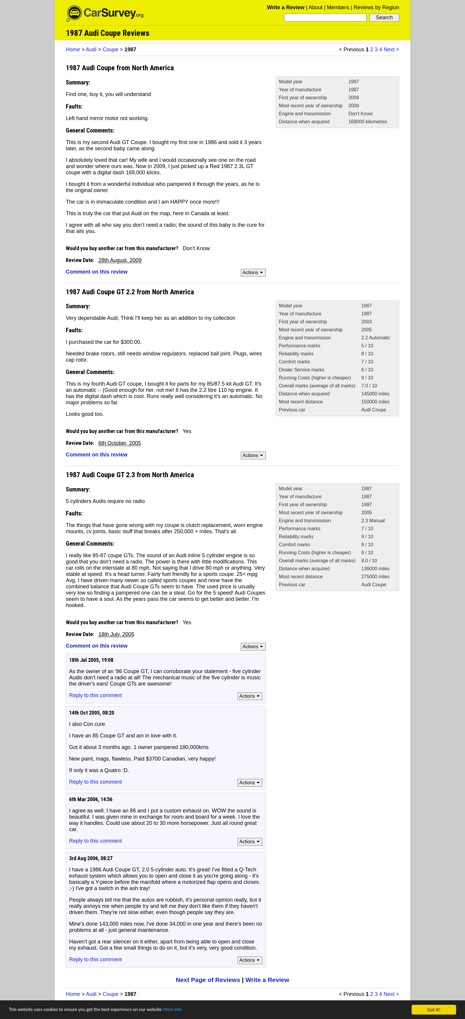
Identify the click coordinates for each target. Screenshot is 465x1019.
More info (182, 1011)
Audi (91, 49)
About (315, 7)
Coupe (110, 49)
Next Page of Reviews (208, 979)
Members (338, 7)
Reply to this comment (95, 695)
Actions (254, 272)
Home (73, 49)
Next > (391, 49)
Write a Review (286, 7)
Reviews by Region (376, 7)
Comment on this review (97, 272)
